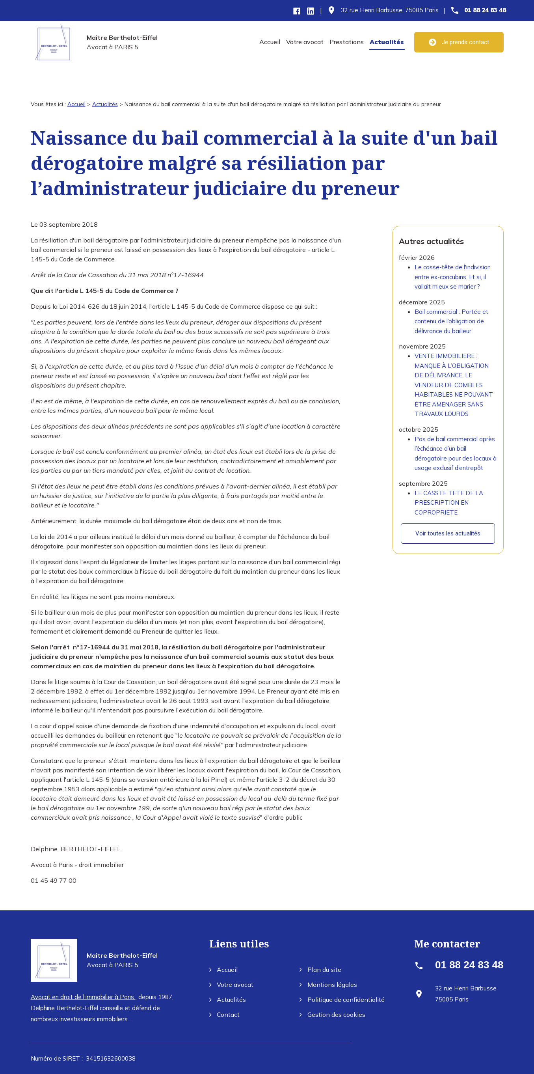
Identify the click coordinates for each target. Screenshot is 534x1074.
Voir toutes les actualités (447, 527)
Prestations (346, 42)
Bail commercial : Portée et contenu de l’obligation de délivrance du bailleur (451, 315)
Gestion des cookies (332, 1014)
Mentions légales (328, 984)
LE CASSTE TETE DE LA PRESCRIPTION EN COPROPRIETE (449, 496)
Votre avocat (305, 42)
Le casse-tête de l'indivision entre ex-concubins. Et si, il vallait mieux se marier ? (453, 270)
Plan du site (320, 969)
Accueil (269, 42)
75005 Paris (390, 10)
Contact (224, 1014)
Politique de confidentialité (342, 999)
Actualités (387, 42)
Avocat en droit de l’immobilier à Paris (83, 997)
